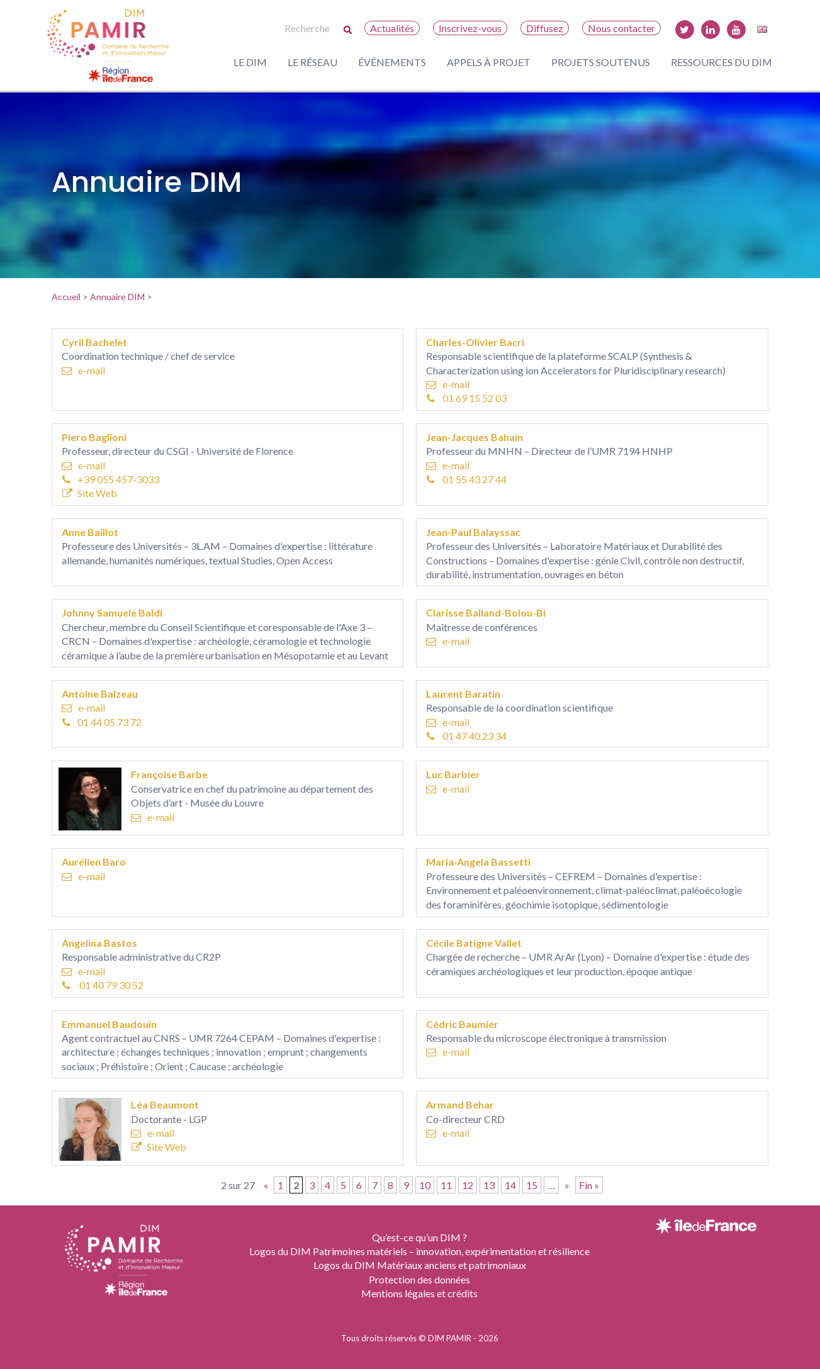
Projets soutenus (600, 62)
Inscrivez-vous (470, 28)
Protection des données (419, 1279)
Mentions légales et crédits (419, 1293)
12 (467, 1185)
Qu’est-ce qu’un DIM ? (419, 1237)
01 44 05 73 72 (102, 722)
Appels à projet (489, 62)
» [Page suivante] (567, 1185)
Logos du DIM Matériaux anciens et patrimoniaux (419, 1265)
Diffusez (544, 28)
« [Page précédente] (266, 1185)
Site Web (89, 493)
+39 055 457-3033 (111, 479)
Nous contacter (621, 28)
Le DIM (250, 62)
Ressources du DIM (721, 62)
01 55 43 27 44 (467, 479)
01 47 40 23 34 (467, 736)
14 (510, 1185)
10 (424, 1185)
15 (531, 1185)
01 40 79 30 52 (103, 985)
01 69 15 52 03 (467, 398)
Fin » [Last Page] (589, 1185)
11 (446, 1185)
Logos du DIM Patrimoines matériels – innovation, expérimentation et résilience (419, 1251)
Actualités (392, 28)
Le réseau (312, 62)
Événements (392, 62)
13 (489, 1185)
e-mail (83, 370)
